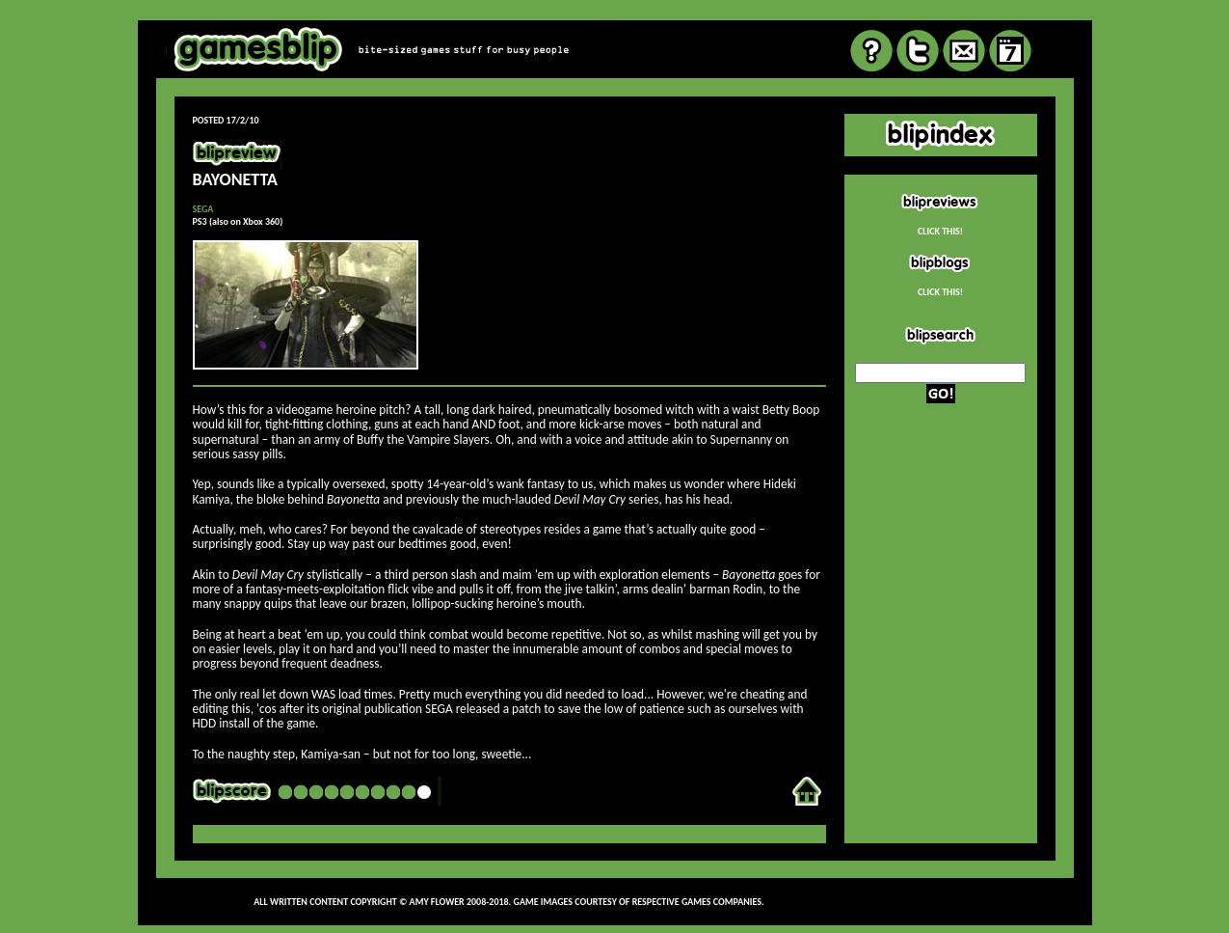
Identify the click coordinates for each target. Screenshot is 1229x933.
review (614, 14)
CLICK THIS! (940, 231)
